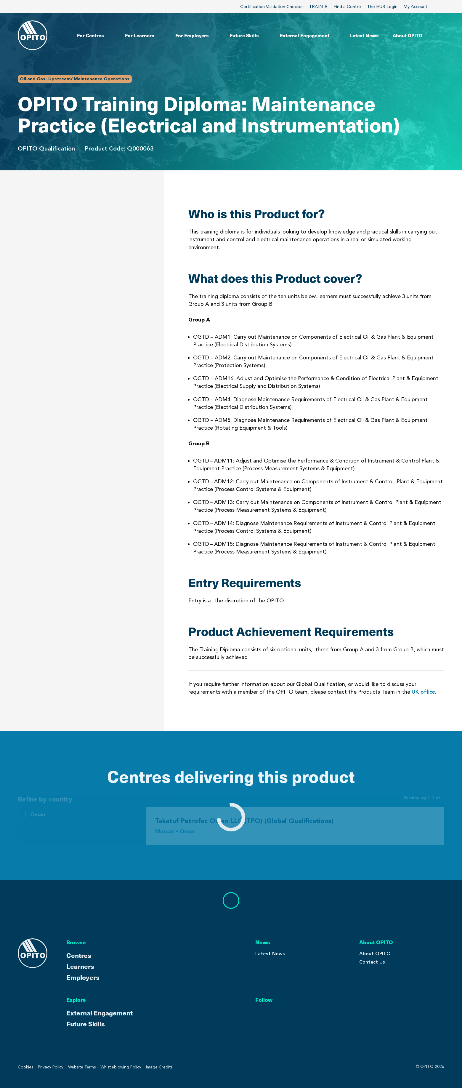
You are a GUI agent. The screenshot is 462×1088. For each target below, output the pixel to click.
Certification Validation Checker (271, 6)
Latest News (270, 953)
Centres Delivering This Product (71, 292)
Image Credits (159, 1067)
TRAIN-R (318, 6)
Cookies (25, 1067)
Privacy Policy (50, 1067)
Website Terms (82, 1067)
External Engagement (99, 1012)
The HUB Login (382, 6)
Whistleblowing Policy (120, 1067)
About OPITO (375, 953)
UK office (423, 692)
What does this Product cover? (63, 228)
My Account (418, 6)
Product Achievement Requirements (70, 264)
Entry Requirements (47, 246)
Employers (83, 977)
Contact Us (372, 962)
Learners (80, 966)
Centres (78, 955)
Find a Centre (347, 6)
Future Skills (85, 1023)
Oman (37, 814)
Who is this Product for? (53, 210)
